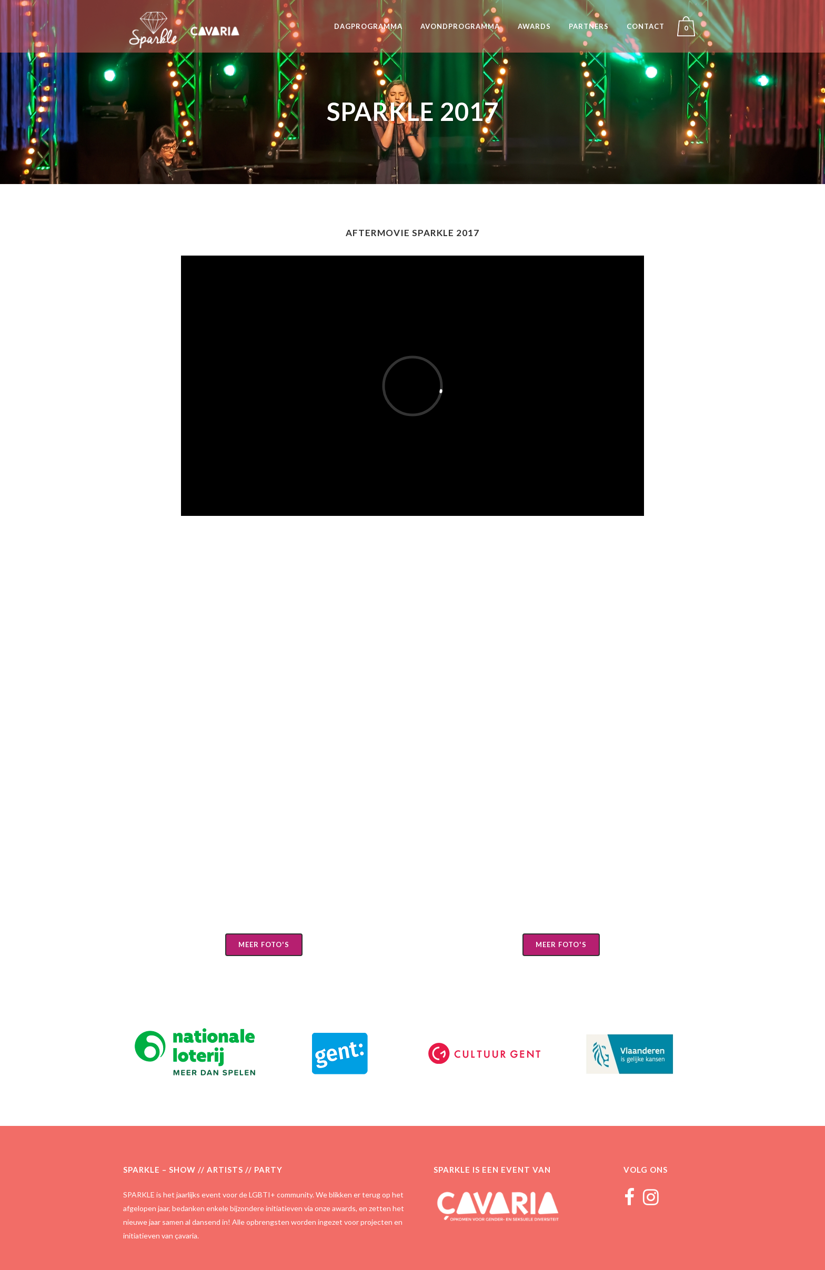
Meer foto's (263, 944)
